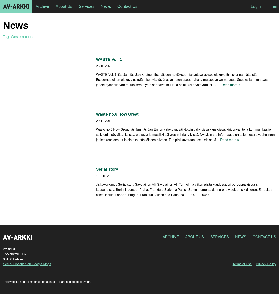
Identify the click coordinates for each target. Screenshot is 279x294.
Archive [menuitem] (42, 6)
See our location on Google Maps (27, 264)
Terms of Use (242, 264)
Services (219, 237)
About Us (194, 237)
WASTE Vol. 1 (109, 59)
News (240, 237)
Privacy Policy (266, 264)
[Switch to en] (275, 6)
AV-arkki (16, 6)
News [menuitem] (106, 6)
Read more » (230, 85)
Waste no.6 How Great (117, 114)
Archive (171, 237)
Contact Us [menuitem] (127, 6)
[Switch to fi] (268, 6)
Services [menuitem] (86, 6)
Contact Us (264, 237)
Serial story (107, 169)
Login (256, 6)
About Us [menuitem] (64, 6)
